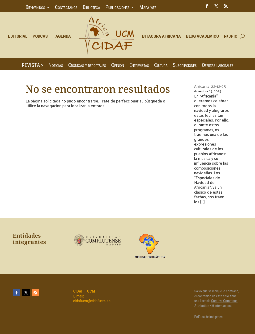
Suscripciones (185, 66)
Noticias (55, 66)
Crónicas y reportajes (87, 66)
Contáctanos (66, 8)
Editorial (17, 36)
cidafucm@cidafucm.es (91, 300)
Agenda (63, 36)
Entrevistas (139, 66)
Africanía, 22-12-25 (210, 86)
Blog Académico (202, 36)
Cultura (161, 66)
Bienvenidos (35, 8)
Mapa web (148, 8)
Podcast (41, 36)
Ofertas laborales (218, 66)
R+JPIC (230, 36)
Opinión (117, 66)
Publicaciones (117, 8)
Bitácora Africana (161, 36)
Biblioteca (91, 8)
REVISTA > (32, 66)
